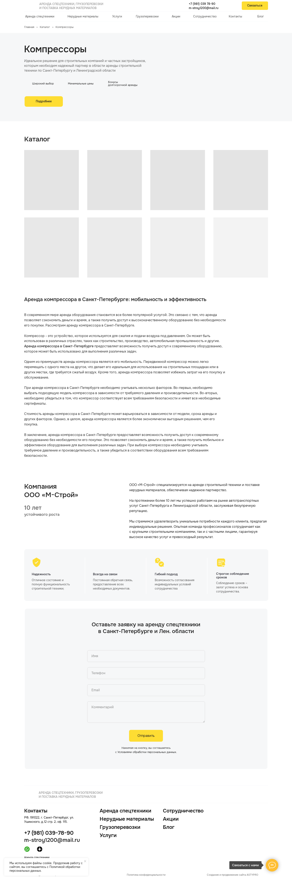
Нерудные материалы (82, 16)
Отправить (146, 735)
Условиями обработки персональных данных (147, 752)
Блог (260, 16)
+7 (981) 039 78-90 (202, 4)
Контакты (235, 16)
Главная (29, 27)
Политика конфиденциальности (146, 875)
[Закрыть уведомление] (85, 861)
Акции (176, 16)
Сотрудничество (205, 16)
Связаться (254, 5)
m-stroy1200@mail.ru (203, 8)
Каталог (45, 27)
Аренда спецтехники (39, 16)
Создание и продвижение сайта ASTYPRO (232, 875)
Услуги (117, 16)
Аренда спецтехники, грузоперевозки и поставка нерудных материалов (71, 6)
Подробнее (44, 101)
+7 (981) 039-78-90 (49, 832)
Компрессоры (64, 27)
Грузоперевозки (147, 16)
